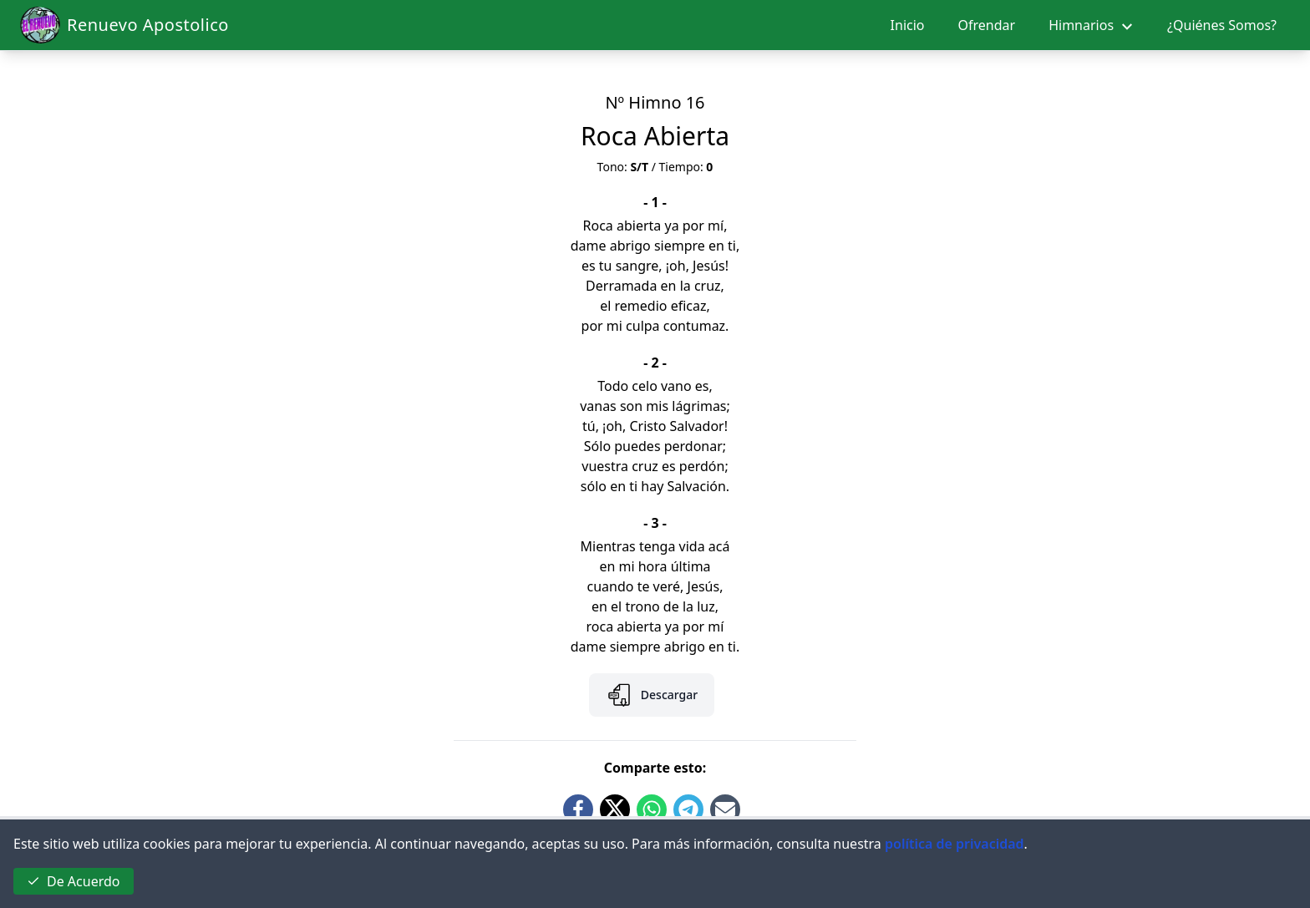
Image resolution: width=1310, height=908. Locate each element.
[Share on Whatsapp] (652, 809)
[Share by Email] (725, 809)
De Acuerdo (73, 881)
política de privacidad (954, 843)
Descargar (652, 695)
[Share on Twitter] (615, 809)
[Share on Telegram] (688, 809)
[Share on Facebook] (578, 809)
